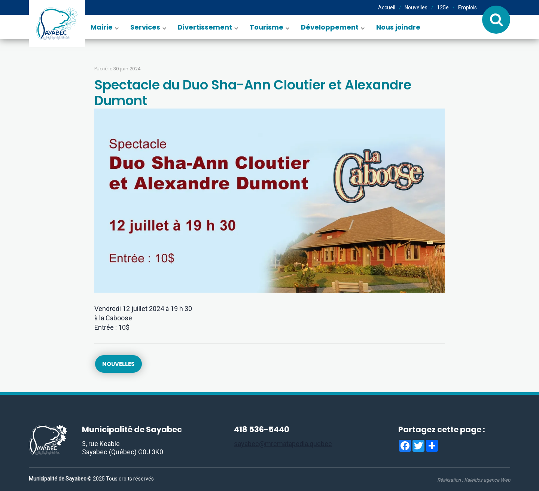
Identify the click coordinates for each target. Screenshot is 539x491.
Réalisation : (473, 480)
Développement (330, 27)
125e (443, 7)
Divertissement (205, 27)
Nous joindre (398, 27)
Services (145, 27)
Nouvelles (416, 7)
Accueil (386, 7)
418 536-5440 (261, 429)
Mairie (102, 27)
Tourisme (266, 27)
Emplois (467, 7)
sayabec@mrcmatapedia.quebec (283, 444)
